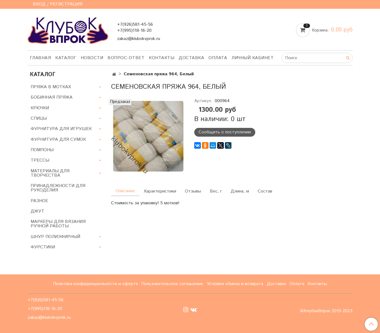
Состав (265, 191)
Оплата (217, 58)
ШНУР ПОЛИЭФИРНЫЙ (55, 237)
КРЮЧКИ (40, 108)
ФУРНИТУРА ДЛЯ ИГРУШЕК (61, 129)
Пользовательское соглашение (172, 284)
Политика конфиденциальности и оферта (95, 284)
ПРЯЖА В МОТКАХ (51, 87)
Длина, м (240, 191)
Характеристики (160, 191)
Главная (40, 58)
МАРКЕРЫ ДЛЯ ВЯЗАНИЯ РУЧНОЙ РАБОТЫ (58, 224)
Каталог (65, 58)
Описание (125, 191)
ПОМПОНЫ (42, 150)
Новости (92, 58)
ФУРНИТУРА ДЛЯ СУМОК (58, 139)
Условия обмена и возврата (235, 284)
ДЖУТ (37, 211)
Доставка (191, 58)
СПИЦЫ (39, 118)
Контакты (161, 58)
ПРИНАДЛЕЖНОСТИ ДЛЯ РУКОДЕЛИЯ (58, 188)
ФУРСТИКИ (43, 247)
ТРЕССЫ (40, 160)
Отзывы (193, 191)
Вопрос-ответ (126, 58)
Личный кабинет (252, 58)
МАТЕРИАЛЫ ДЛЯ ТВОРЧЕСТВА (50, 173)
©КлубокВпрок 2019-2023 (326, 311)
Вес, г (216, 191)
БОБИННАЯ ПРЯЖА (51, 97)
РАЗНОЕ (39, 201)
